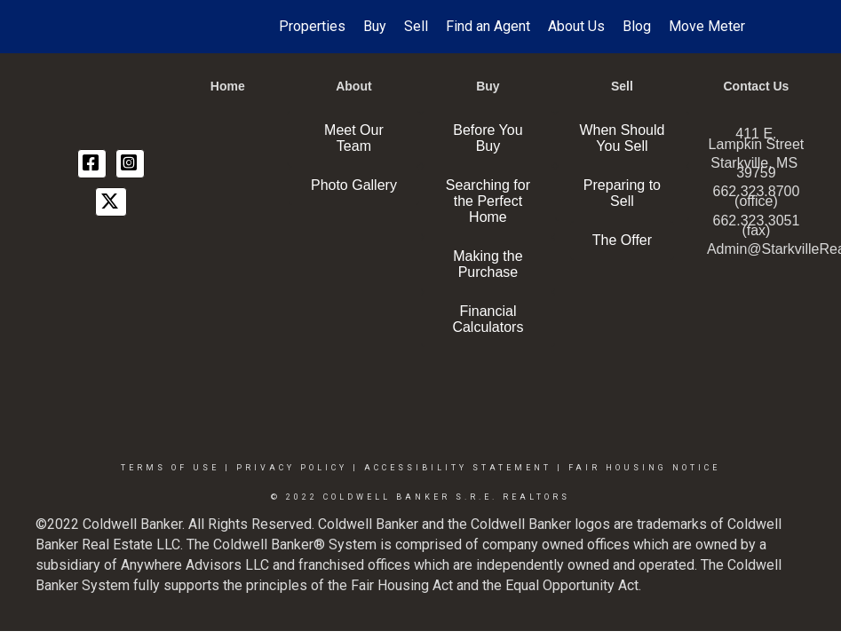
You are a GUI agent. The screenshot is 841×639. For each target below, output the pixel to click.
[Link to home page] (97, 26)
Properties (312, 26)
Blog (637, 26)
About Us (576, 26)
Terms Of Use (170, 467)
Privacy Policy (291, 467)
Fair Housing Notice (644, 467)
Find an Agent (488, 26)
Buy (374, 26)
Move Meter (707, 26)
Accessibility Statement (457, 467)
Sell (416, 26)
